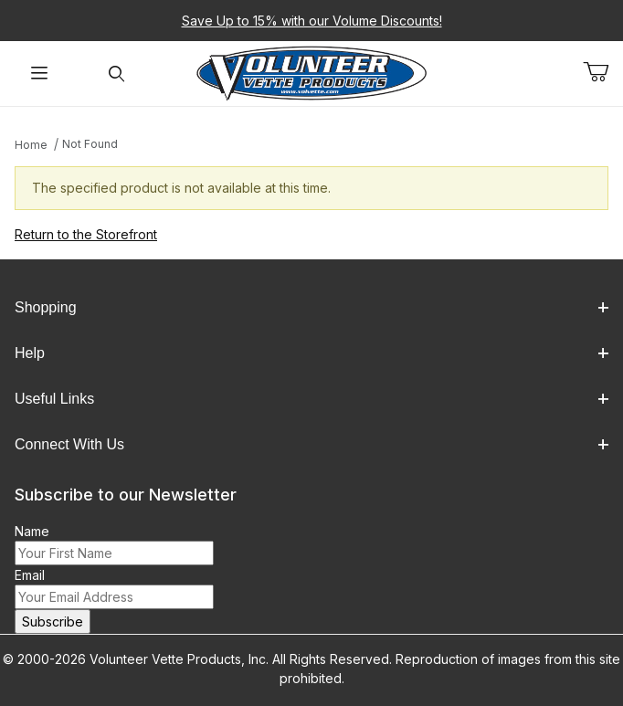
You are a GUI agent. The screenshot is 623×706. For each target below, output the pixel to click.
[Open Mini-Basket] (603, 72)
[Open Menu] (39, 73)
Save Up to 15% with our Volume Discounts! (312, 20)
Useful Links (311, 398)
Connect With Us (311, 444)
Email (30, 575)
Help (311, 353)
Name (32, 531)
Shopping (311, 307)
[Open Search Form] (116, 73)
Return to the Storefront (86, 234)
